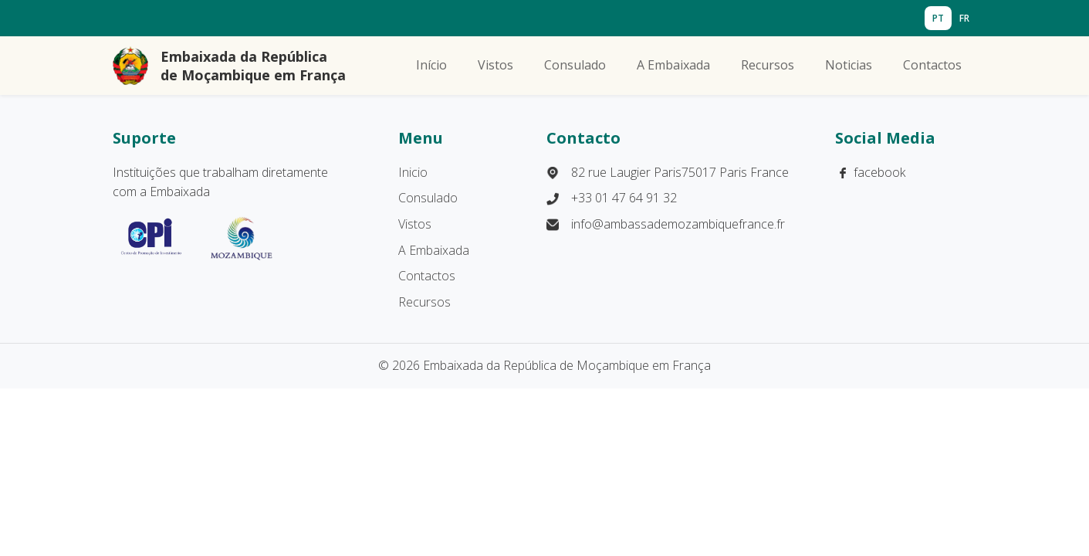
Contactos (932, 64)
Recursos (767, 64)
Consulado (575, 64)
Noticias (848, 64)
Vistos (495, 64)
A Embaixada (673, 64)
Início (431, 64)
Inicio (413, 172)
